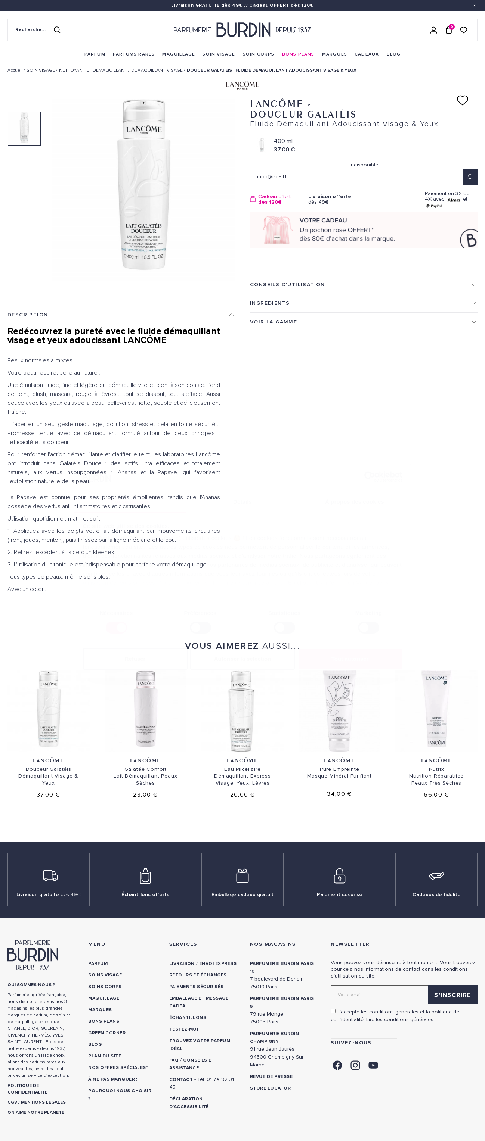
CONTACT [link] (181, 1079)
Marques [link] (100, 1010)
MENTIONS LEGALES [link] (43, 1102)
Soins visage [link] (105, 975)
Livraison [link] (182, 963)
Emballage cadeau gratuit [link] (242, 894)
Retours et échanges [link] (198, 975)
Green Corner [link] (107, 1033)
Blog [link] (95, 1044)
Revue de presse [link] (271, 1076)
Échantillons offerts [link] (145, 894)
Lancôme (48, 760)
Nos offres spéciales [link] (117, 1067)
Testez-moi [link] (183, 1029)
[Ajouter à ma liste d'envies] (462, 100)
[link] (95, 54)
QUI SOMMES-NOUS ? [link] (31, 985)
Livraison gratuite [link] (48, 894)
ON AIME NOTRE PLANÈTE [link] (35, 1112)
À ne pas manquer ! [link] (113, 1079)
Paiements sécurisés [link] (196, 987)
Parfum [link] (98, 963)
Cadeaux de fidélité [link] (437, 894)
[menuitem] (95, 54)
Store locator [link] (270, 1088)
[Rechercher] (57, 30)
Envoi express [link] (218, 963)
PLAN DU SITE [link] (104, 1056)
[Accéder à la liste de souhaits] (463, 29)
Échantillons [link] (188, 1017)
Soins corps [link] (104, 987)
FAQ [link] (174, 1060)
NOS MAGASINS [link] (273, 944)
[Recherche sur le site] (37, 30)
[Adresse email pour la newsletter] (404, 994)
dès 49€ (334, 199)
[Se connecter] (434, 30)
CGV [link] (12, 1102)
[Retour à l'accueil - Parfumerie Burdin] (242, 30)
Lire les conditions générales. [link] (400, 1019)
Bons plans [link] (103, 1021)
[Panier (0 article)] (448, 30)
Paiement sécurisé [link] (339, 894)
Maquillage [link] (103, 998)
